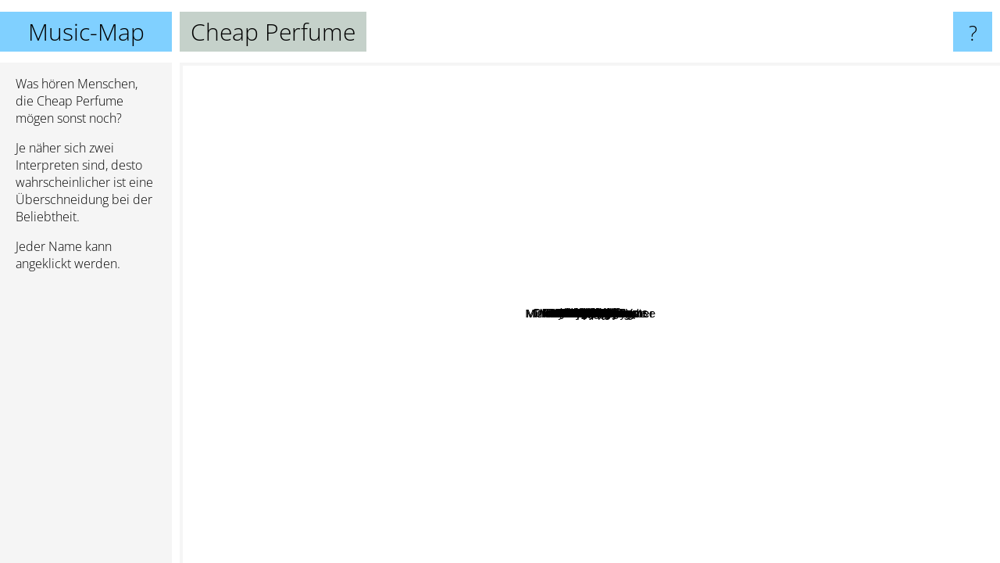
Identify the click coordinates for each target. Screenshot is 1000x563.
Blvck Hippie (930, 378)
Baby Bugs (332, 479)
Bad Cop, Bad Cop (726, 309)
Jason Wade (961, 318)
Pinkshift (692, 267)
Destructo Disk (489, 336)
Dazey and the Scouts (548, 319)
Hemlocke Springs (686, 85)
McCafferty (366, 240)
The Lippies (671, 333)
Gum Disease (340, 426)
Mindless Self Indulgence (699, 504)
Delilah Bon (311, 552)
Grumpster (411, 239)
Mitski (255, 333)
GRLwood (492, 295)
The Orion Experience (351, 352)
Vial (732, 442)
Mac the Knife (852, 94)
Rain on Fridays (828, 321)
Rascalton (692, 253)
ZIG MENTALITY (277, 254)
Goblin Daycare (914, 209)
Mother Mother (312, 221)
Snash (539, 242)
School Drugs (380, 73)
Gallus (725, 244)
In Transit (337, 93)
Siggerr (640, 73)
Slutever (523, 275)
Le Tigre (379, 326)
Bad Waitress (650, 312)
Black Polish (709, 174)
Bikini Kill (487, 478)
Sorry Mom (714, 285)
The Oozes (541, 331)
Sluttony (949, 432)
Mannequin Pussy (608, 114)
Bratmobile (536, 386)
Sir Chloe (409, 470)
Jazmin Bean (574, 528)
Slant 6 (674, 281)
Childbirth (795, 197)
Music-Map (86, 32)
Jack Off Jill (554, 552)
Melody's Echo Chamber (701, 552)
